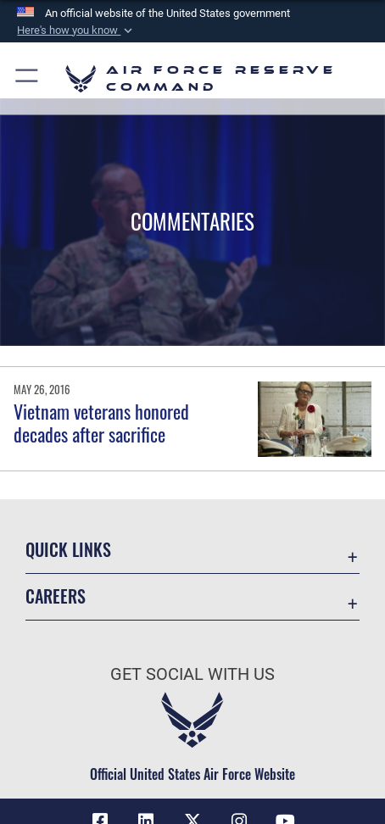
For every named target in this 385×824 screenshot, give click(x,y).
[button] (76, 30)
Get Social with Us (192, 674)
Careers (55, 596)
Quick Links (68, 549)
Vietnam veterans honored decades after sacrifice (101, 422)
